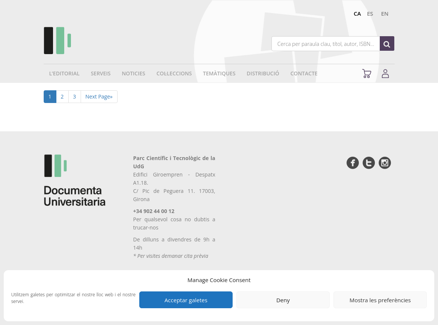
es (370, 13)
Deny (283, 300)
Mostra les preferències (380, 300)
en (384, 13)
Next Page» (99, 96)
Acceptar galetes (186, 300)
